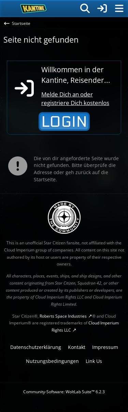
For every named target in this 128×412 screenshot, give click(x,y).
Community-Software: (64, 392)
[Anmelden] (102, 8)
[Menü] (119, 8)
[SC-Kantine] (33, 8)
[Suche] (85, 8)
